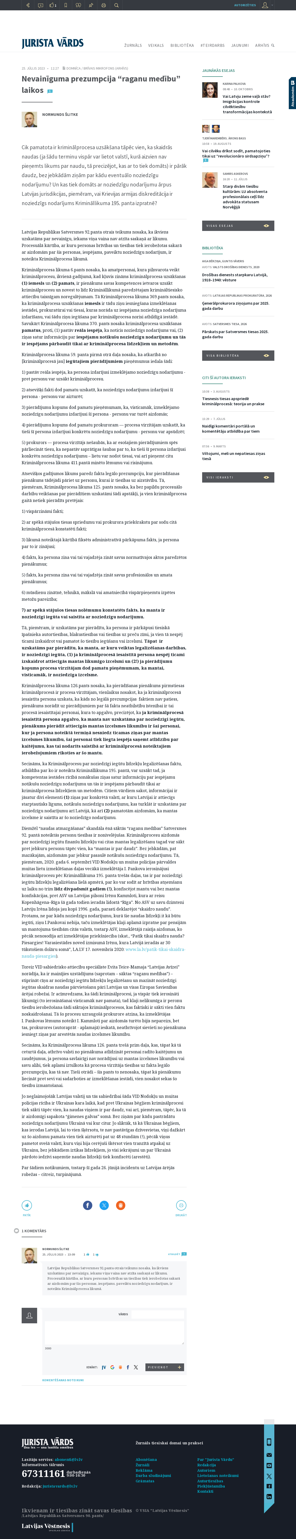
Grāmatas (145, 1480)
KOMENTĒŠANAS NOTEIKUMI (63, 1380)
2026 (269, 295)
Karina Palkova (234, 84)
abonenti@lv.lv (69, 1459)
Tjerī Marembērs (214, 138)
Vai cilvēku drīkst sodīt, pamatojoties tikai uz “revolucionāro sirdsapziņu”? (236, 153)
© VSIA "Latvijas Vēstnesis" (162, 1510)
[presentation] (158, 1353)
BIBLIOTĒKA (182, 45)
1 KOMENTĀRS (34, 1230)
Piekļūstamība (211, 1486)
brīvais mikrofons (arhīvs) (106, 68)
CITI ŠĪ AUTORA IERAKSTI (224, 377)
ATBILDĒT (174, 1254)
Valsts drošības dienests (232, 267)
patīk (27, 1215)
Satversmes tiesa (226, 324)
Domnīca (74, 68)
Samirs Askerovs (235, 174)
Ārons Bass (237, 138)
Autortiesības (210, 1480)
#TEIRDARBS (213, 45)
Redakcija (206, 1464)
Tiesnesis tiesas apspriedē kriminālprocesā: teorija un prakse (233, 401)
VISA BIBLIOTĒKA (238, 355)
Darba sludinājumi (153, 1475)
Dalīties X (104, 1205)
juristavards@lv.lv (60, 1486)
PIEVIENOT (158, 1367)
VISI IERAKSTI (238, 477)
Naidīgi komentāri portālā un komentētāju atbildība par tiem (231, 428)
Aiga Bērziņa (211, 261)
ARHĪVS (262, 45)
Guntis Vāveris (233, 261)
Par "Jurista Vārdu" (215, 1459)
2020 (256, 267)
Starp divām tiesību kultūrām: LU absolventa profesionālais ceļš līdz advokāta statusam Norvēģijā (245, 196)
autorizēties (245, 5)
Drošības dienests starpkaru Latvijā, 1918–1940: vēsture (235, 277)
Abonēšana (146, 1459)
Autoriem (206, 1470)
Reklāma (144, 1470)
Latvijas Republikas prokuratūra (238, 295)
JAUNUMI (240, 45)
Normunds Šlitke (60, 114)
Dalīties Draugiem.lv (120, 1205)
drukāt (181, 1215)
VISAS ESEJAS (238, 226)
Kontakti (205, 1491)
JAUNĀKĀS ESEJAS (218, 70)
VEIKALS (156, 45)
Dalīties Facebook (87, 1205)
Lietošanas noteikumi (218, 1475)
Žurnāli (143, 1464)
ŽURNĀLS (133, 45)
